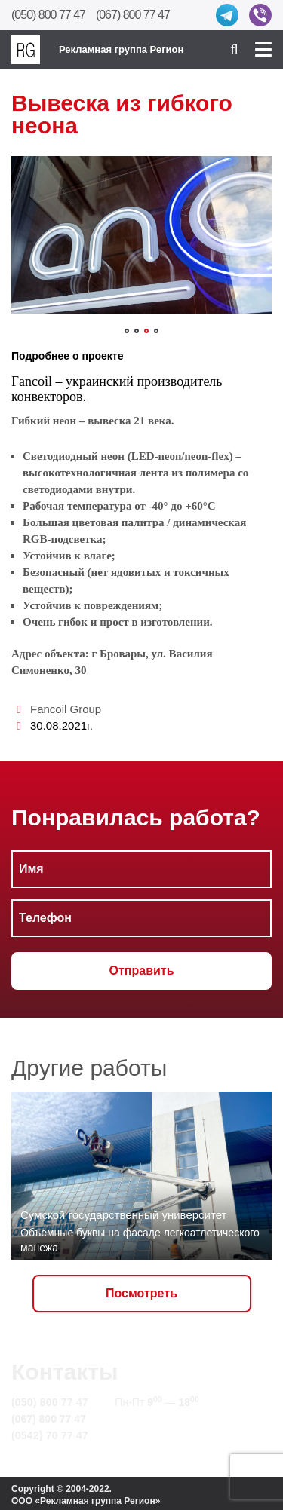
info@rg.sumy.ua (157, 1419)
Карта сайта (146, 1435)
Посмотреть (141, 1293)
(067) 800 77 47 (133, 14)
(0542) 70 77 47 (49, 1435)
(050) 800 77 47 (48, 14)
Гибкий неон (43, 421)
